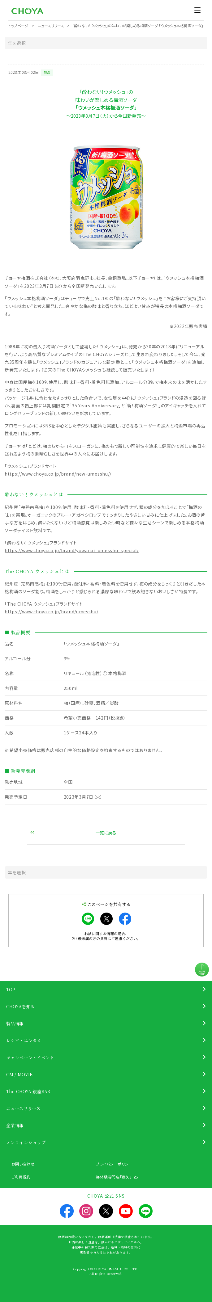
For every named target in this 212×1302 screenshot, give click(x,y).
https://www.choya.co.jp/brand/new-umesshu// (58, 474)
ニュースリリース (23, 1108)
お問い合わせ (23, 1163)
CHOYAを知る (20, 1006)
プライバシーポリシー (114, 1163)
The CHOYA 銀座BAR (28, 1091)
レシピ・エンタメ (23, 1040)
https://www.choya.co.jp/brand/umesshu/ (51, 611)
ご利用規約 (21, 1176)
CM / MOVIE (19, 1074)
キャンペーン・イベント (30, 1057)
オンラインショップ (25, 1142)
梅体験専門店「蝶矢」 (114, 1176)
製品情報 (15, 1023)
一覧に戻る (105, 833)
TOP (10, 989)
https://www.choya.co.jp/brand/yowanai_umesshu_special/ (72, 550)
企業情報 (15, 1125)
